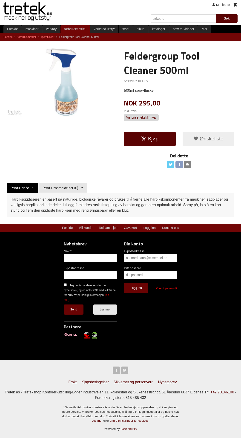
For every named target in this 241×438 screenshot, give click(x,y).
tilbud (140, 29)
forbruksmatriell (75, 29)
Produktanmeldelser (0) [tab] (60, 188)
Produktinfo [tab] (20, 188)
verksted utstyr (104, 29)
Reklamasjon (108, 228)
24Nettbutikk (128, 429)
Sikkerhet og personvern (133, 382)
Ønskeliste (208, 139)
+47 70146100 (222, 392)
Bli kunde (85, 228)
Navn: (68, 251)
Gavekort (130, 228)
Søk (227, 18)
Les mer (105, 309)
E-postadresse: (74, 268)
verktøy (51, 29)
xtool (125, 29)
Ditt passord (132, 268)
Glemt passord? (166, 288)
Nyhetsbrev (167, 382)
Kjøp (149, 139)
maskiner (32, 29)
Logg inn (149, 228)
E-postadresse (134, 251)
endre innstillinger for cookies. (129, 420)
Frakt (72, 382)
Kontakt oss (170, 228)
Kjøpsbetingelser (95, 382)
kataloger (158, 29)
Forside (12, 29)
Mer (204, 29)
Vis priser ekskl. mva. (141, 117)
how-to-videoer (183, 29)
